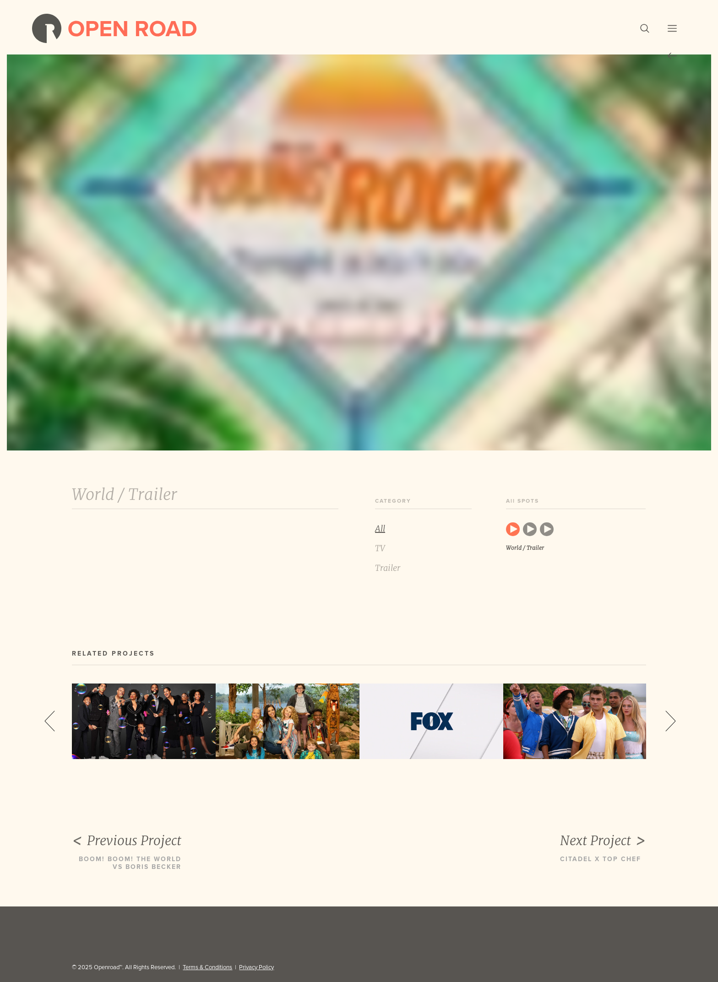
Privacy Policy (256, 967)
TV (380, 548)
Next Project (603, 841)
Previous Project (126, 841)
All (380, 528)
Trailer (387, 568)
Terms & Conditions (207, 967)
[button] (644, 28)
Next (670, 721)
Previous (49, 721)
